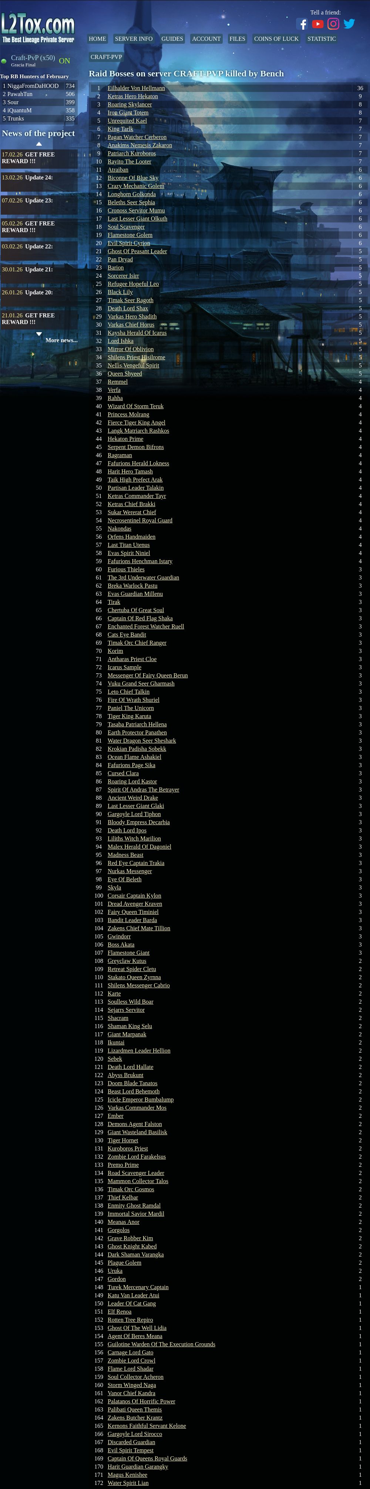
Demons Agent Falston (135, 1124)
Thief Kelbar (123, 1197)
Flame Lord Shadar (131, 1369)
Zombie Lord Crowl (131, 1360)
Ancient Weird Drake (133, 798)
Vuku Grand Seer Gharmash (141, 683)
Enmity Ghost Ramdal (134, 1205)
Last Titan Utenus (129, 545)
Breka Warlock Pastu (132, 585)
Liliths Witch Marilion (134, 838)
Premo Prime (123, 1165)
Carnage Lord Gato (131, 1352)
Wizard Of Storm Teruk (136, 406)
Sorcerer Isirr (123, 276)
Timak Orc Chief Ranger (137, 643)
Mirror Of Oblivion (131, 349)
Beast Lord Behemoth (133, 1091)
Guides (173, 39)
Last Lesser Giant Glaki (136, 806)
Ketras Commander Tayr (137, 496)
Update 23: (39, 200)
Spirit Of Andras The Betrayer (143, 789)
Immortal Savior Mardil (136, 1214)
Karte (114, 993)
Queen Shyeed (125, 373)
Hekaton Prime (125, 439)
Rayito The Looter (129, 161)
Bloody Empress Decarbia (139, 822)
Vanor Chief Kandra (131, 1393)
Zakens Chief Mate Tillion (139, 928)
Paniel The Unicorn (131, 708)
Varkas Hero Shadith (132, 316)
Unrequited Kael (127, 121)
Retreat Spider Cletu (132, 969)
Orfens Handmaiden (131, 537)
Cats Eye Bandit (127, 634)
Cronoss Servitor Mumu (136, 210)
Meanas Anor (123, 1222)
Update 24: (39, 177)
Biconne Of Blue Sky (133, 178)
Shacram (118, 1018)
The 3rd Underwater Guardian (143, 577)
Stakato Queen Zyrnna (134, 977)
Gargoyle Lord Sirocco (135, 1434)
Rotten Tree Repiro (130, 1320)
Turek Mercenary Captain (138, 1287)
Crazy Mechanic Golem (136, 186)
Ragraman (120, 455)
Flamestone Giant (128, 953)
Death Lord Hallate (131, 1067)
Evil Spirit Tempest (131, 1450)
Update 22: (39, 246)
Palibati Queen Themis (135, 1409)
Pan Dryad (120, 259)
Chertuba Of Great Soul (136, 610)
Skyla (114, 887)
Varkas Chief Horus (131, 324)
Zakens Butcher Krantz (135, 1417)
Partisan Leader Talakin (136, 488)
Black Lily (120, 292)
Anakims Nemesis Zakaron (140, 145)
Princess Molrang (128, 414)
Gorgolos (119, 1230)
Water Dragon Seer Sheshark (142, 740)
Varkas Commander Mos (137, 1108)
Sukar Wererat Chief (132, 512)
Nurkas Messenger (130, 871)
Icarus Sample (124, 667)
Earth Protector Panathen (137, 732)
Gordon (117, 1279)
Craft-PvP (106, 57)
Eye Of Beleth (125, 879)
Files (238, 39)
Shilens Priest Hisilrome (136, 357)
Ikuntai (116, 1042)
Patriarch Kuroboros (132, 153)
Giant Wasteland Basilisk (137, 1132)
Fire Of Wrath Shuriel (133, 700)
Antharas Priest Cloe (132, 659)
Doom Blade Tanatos (133, 1083)
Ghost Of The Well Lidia (137, 1328)
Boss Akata (121, 944)
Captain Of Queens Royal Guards (147, 1458)
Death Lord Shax (128, 308)
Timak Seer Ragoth (131, 300)
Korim (115, 651)
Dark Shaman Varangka (136, 1254)
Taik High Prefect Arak (135, 479)
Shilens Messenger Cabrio (139, 985)
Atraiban (118, 169)
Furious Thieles (126, 569)
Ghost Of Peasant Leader (137, 251)
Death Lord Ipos (127, 830)
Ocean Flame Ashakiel (134, 757)
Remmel (118, 382)
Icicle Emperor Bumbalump (141, 1099)
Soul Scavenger (126, 227)
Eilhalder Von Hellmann (136, 88)
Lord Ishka (121, 341)
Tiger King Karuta (129, 716)
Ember (116, 1116)
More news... (62, 340)
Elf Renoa (119, 1311)
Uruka (115, 1271)
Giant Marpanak (127, 1034)
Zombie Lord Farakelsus (137, 1156)
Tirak (114, 602)
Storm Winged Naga (132, 1385)
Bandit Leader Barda (132, 920)
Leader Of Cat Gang (132, 1303)
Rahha (115, 398)
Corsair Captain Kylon (134, 895)
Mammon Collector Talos (138, 1181)
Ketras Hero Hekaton (133, 96)
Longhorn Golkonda (132, 194)
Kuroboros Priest (128, 1148)
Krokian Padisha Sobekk (137, 749)
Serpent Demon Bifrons (136, 447)
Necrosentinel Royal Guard (140, 520)
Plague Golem (124, 1262)
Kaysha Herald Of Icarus (137, 333)
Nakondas (119, 528)
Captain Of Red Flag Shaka (140, 618)
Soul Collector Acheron (136, 1377)
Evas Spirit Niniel (129, 553)
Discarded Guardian (131, 1442)
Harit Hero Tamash (130, 471)
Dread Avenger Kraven (135, 904)
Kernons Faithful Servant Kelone (147, 1426)
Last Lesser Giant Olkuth (137, 218)
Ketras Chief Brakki (131, 504)
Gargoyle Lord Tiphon (134, 814)
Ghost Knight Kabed (132, 1246)
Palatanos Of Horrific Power (141, 1401)
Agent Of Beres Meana (135, 1336)
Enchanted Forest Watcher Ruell (146, 626)
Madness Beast (125, 855)
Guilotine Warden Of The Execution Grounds (161, 1344)
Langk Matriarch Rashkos (138, 430)
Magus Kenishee (127, 1475)
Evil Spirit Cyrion (129, 243)
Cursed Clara (123, 773)
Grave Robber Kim (130, 1238)
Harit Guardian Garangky (138, 1466)
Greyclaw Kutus (127, 961)
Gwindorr (119, 936)
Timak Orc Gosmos (131, 1189)
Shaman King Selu (130, 1026)
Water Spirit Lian (128, 1483)
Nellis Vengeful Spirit (133, 365)
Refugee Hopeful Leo (133, 284)
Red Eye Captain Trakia (136, 863)
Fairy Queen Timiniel (133, 912)
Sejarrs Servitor (126, 1010)
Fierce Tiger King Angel (136, 422)
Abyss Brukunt (125, 1075)
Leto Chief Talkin (128, 692)
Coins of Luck (276, 39)
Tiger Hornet (123, 1140)
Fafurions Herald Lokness (138, 463)
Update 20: (39, 292)
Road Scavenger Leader (136, 1173)
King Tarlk (120, 129)
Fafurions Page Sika (131, 765)
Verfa (114, 390)
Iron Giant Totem (128, 112)
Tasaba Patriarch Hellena (137, 724)
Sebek (115, 1059)
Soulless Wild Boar (131, 1001)
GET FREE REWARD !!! (28, 157)
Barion (116, 267)
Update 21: (39, 269)
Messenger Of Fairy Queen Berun (148, 675)
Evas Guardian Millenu (135, 594)
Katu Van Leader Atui (133, 1295)
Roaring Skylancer (130, 104)
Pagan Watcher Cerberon (137, 137)
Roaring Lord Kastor (132, 781)
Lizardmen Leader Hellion (139, 1050)
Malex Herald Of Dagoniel (139, 846)
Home (97, 39)
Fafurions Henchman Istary (140, 561)
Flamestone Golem (130, 235)
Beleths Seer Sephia (131, 202)
